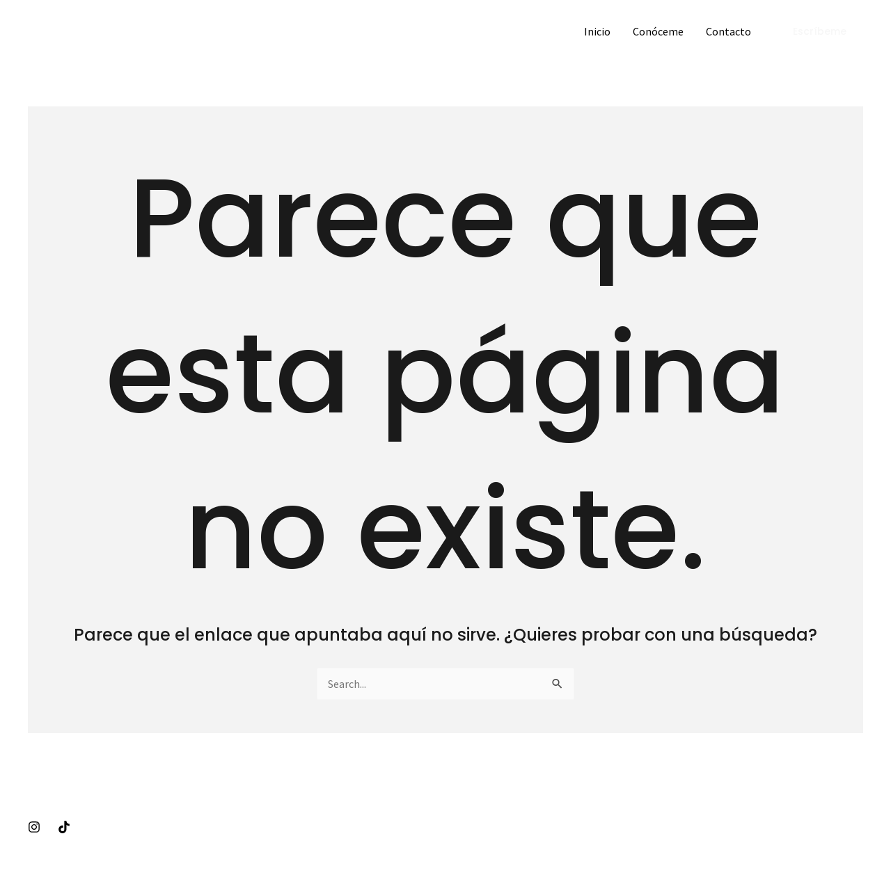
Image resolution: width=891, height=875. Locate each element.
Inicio (597, 31)
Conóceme (658, 31)
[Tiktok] (64, 827)
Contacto (728, 31)
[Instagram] (34, 827)
